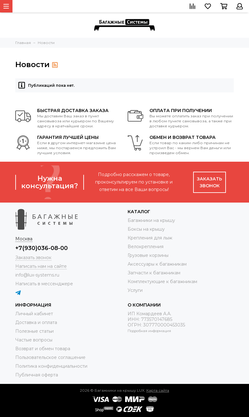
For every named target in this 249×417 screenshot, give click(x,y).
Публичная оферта (36, 375)
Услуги (135, 290)
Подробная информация (149, 331)
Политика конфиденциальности (51, 366)
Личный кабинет (34, 313)
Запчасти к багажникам (154, 273)
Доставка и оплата (36, 322)
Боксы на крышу (146, 229)
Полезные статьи (34, 331)
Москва (23, 239)
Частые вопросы (33, 340)
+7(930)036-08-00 (41, 248)
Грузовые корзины (148, 255)
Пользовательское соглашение (50, 357)
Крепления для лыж (150, 238)
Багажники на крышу (151, 220)
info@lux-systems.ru (37, 275)
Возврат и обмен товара (42, 348)
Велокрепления (146, 246)
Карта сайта (157, 390)
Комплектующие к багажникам (162, 281)
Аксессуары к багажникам (157, 264)
